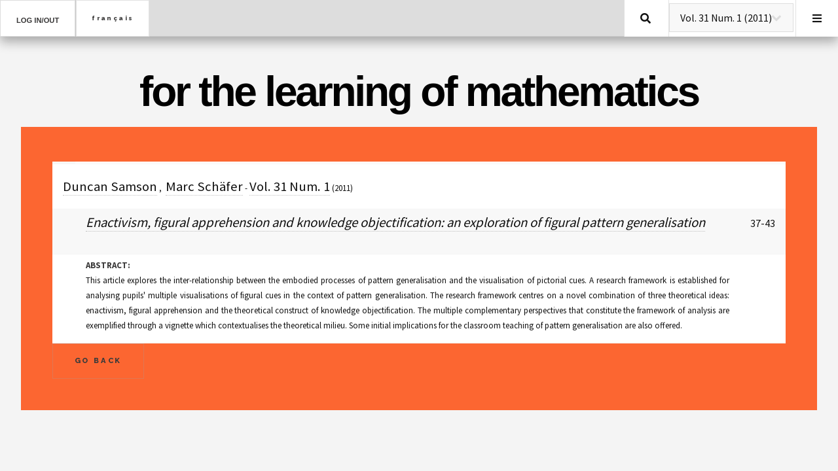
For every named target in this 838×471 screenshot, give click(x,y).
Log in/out (37, 20)
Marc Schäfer (204, 186)
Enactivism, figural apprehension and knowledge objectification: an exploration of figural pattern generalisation (395, 222)
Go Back (98, 360)
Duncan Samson (110, 186)
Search (645, 18)
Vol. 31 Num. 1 (289, 186)
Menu (817, 18)
